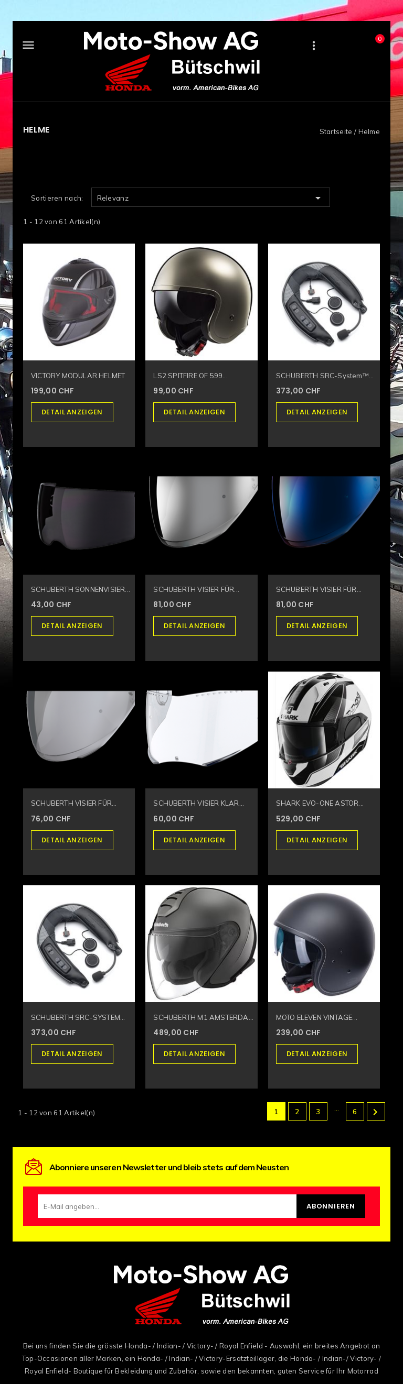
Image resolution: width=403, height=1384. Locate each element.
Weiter (375, 1112)
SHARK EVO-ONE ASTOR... (320, 803)
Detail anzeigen (72, 412)
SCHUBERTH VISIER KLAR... (198, 803)
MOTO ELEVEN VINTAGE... (316, 1017)
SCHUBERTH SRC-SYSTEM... (78, 1017)
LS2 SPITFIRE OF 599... (190, 375)
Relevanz (210, 198)
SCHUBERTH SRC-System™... (325, 375)
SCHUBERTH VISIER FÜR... (196, 589)
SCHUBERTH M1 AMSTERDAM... (205, 1017)
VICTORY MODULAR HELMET (78, 375)
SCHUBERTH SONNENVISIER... (80, 589)
